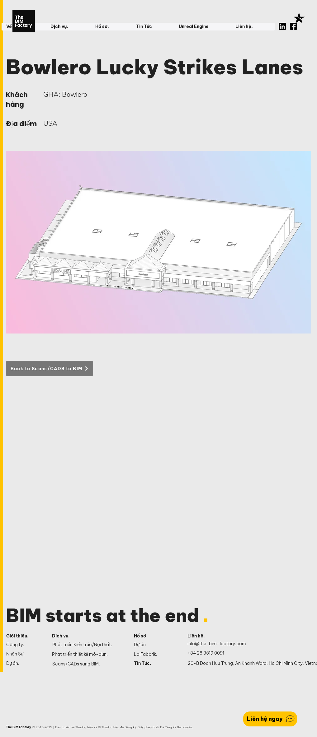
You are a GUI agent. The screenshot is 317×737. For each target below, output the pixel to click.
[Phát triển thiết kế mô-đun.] (88, 654)
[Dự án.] (23, 663)
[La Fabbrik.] (154, 654)
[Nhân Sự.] (23, 654)
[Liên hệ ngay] (270, 718)
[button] (67, 26)
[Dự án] (154, 644)
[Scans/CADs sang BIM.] (88, 664)
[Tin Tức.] (154, 663)
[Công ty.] (23, 644)
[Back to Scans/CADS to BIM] (49, 368)
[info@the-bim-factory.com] (218, 644)
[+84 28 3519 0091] (209, 653)
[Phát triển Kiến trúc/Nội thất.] (88, 645)
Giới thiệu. (17, 636)
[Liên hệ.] (203, 636)
